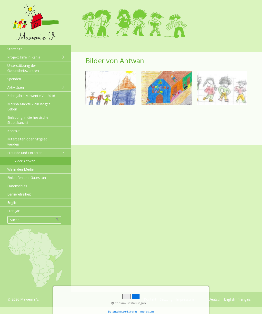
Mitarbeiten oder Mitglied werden (27, 142)
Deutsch (215, 299)
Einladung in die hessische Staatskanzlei (27, 120)
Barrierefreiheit (19, 194)
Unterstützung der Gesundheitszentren (23, 68)
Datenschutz (17, 186)
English (13, 202)
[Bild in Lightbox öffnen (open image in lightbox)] (110, 88)
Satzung (166, 299)
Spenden (14, 79)
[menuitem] (35, 49)
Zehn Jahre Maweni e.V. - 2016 (31, 95)
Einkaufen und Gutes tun (26, 177)
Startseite (14, 49)
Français (13, 210)
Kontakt (13, 130)
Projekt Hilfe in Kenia (23, 57)
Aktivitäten (15, 87)
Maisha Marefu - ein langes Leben (28, 106)
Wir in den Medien (21, 169)
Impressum (185, 299)
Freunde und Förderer (24, 152)
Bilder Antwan (24, 161)
